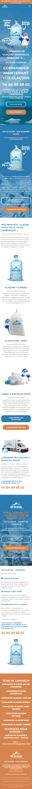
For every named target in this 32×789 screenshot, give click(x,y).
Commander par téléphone (16, 201)
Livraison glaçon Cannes (16, 724)
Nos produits (16, 112)
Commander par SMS (16, 209)
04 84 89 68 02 (16, 104)
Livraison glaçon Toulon (16, 698)
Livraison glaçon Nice (16, 720)
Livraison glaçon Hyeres (16, 702)
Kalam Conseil (19, 786)
